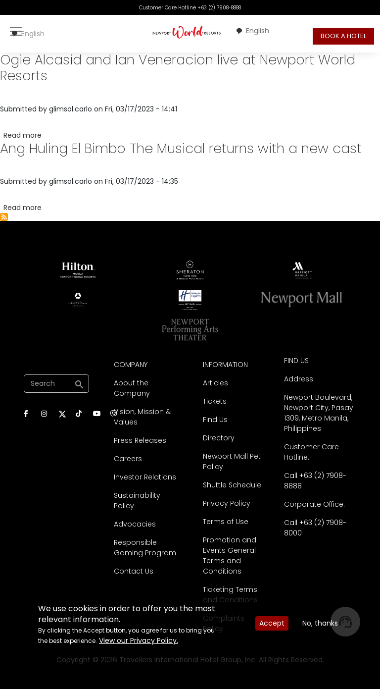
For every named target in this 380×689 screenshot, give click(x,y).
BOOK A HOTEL (343, 36)
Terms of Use (225, 522)
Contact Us (133, 571)
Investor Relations (145, 477)
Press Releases (140, 440)
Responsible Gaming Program (145, 547)
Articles (215, 383)
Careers (128, 459)
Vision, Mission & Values (142, 417)
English (28, 34)
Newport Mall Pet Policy (232, 461)
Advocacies (135, 524)
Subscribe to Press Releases (4, 217)
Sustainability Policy (137, 500)
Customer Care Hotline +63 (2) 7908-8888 (190, 7)
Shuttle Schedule (232, 485)
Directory (219, 438)
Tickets (215, 401)
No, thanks (320, 623)
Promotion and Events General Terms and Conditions (229, 555)
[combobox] (27, 34)
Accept (272, 623)
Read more (22, 135)
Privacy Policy (226, 503)
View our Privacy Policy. (138, 640)
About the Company (132, 388)
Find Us (215, 419)
